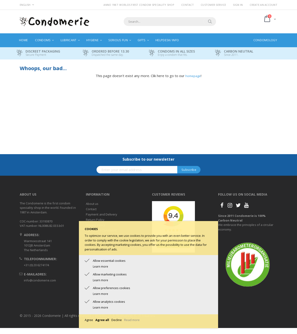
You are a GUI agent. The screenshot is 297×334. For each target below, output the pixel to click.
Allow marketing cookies (110, 274)
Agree (89, 320)
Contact (187, 4)
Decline (116, 320)
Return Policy (95, 220)
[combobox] (169, 21)
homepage (193, 76)
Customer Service (213, 4)
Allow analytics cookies (109, 302)
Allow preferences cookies (111, 288)
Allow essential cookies (109, 261)
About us (92, 204)
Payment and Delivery (101, 214)
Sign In (238, 4)
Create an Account (263, 4)
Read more (132, 320)
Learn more (100, 266)
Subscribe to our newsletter (148, 159)
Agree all (102, 320)
